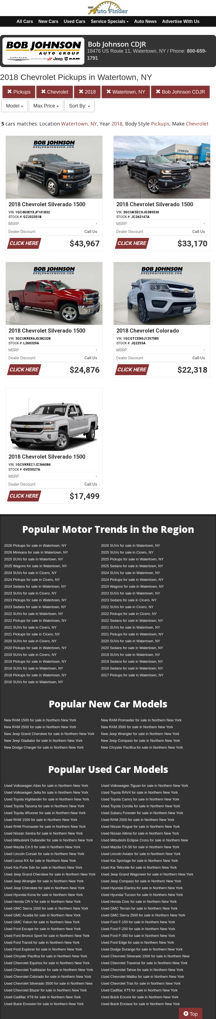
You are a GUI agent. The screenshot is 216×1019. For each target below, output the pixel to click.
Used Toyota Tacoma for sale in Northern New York (44, 806)
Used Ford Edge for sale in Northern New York (137, 942)
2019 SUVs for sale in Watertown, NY (130, 655)
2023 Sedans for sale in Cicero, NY (128, 600)
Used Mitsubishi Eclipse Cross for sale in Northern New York (144, 841)
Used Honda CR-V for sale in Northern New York (42, 902)
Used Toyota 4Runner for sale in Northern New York (44, 813)
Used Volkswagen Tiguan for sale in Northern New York (144, 786)
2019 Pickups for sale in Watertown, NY (35, 661)
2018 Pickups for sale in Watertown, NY (35, 675)
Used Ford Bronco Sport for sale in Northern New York (47, 936)
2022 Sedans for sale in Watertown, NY (132, 620)
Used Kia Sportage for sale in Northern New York (139, 861)
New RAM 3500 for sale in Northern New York (137, 727)
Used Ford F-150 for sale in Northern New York (138, 922)
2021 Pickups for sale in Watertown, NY (132, 634)
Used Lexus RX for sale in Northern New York (40, 861)
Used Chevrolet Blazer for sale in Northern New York (45, 990)
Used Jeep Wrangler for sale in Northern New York (44, 881)
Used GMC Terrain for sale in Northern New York (139, 908)
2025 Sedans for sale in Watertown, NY (132, 566)
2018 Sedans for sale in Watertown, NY (132, 668)
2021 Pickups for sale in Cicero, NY (32, 634)
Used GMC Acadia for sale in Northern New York (42, 915)
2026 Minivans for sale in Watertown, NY (36, 552)
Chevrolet (54, 92)
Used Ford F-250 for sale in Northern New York (138, 929)
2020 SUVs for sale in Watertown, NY (130, 641)
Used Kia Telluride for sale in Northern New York (139, 867)
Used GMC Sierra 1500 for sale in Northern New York (46, 908)
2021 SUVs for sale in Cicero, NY (30, 627)
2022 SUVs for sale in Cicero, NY (127, 607)
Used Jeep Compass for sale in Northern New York (141, 881)
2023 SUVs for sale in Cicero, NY (30, 593)
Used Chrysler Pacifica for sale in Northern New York (45, 956)
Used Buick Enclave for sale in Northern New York (140, 1004)
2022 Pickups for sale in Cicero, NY (129, 614)
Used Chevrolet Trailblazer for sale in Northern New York (48, 970)
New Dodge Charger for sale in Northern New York (44, 747)
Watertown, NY (125, 92)
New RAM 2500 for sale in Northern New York (40, 727)
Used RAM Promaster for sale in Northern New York (45, 826)
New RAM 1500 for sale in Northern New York (40, 720)
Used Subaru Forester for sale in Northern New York (142, 813)
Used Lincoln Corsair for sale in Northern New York (44, 854)
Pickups (19, 92)
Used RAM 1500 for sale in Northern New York (40, 820)
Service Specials (110, 21)
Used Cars (74, 21)
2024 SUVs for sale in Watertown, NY (130, 573)
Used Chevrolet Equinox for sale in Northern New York (47, 963)
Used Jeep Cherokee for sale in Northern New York (44, 888)
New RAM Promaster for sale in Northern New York (141, 720)
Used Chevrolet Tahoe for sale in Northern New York (142, 970)
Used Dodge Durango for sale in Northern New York (141, 949)
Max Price (46, 106)
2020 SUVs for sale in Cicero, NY (30, 641)
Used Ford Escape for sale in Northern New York (42, 929)
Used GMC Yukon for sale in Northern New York (42, 922)
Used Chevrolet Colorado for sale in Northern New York (47, 977)
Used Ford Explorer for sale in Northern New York (43, 949)
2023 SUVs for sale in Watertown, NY (130, 593)
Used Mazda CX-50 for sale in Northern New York (140, 847)
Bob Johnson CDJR (180, 92)
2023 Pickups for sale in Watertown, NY (35, 600)
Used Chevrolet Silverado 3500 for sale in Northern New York (48, 984)
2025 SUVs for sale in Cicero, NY (127, 552)
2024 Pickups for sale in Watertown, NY (132, 580)
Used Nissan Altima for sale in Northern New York (140, 833)
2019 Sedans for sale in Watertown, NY (132, 661)
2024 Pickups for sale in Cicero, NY (32, 580)
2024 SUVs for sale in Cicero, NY (30, 573)
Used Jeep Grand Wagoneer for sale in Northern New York (147, 874)
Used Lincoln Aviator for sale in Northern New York (141, 854)
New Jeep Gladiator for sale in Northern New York (43, 741)
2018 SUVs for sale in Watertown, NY (33, 668)
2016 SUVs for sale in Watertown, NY (33, 682)
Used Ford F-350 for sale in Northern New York (138, 936)
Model (14, 106)
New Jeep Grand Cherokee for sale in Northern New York (49, 734)
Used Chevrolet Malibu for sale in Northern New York (142, 977)
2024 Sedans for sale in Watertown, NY (35, 586)
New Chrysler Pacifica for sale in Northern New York (142, 747)
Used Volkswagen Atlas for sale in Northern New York (46, 786)
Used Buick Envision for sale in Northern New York (44, 1004)
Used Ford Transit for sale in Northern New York (41, 942)
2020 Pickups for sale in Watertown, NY (35, 648)
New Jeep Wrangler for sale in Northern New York (140, 734)
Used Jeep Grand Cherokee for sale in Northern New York (50, 874)
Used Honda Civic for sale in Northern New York (139, 902)
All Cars (24, 21)
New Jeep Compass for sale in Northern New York (140, 741)
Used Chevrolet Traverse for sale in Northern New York (144, 963)
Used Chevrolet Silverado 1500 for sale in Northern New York (145, 957)
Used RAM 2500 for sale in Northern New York (137, 820)
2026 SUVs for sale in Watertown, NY (130, 545)
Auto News (145, 21)
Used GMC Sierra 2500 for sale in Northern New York (143, 915)
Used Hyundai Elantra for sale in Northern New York (142, 888)
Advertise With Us (181, 21)
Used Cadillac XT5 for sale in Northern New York (139, 990)
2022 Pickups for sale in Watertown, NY (35, 620)
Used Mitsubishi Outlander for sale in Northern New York (48, 840)
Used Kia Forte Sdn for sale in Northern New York (43, 867)
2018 (87, 92)
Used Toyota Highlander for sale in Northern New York (46, 799)
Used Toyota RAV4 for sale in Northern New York (139, 792)
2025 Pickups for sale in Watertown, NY (132, 559)
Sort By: (79, 106)
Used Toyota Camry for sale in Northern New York (140, 799)
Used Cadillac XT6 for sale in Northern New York (42, 997)
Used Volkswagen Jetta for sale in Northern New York (46, 792)
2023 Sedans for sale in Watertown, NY (35, 607)
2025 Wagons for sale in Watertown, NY (35, 566)
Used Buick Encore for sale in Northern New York (139, 997)
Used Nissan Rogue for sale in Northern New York (140, 826)
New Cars (48, 21)
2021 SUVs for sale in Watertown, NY (130, 627)
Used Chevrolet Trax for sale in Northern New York (141, 983)
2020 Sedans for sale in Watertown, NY (132, 648)
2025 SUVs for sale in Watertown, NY (33, 559)
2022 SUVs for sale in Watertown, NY (33, 614)
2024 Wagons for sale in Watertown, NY (132, 586)
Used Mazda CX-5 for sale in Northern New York (42, 847)
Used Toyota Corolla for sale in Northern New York (140, 806)
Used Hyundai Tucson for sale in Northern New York (142, 895)
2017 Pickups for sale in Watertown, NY (132, 675)
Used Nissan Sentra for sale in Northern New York (43, 833)
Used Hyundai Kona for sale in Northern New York (43, 895)
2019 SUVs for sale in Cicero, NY (30, 655)
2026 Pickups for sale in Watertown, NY (35, 545)
